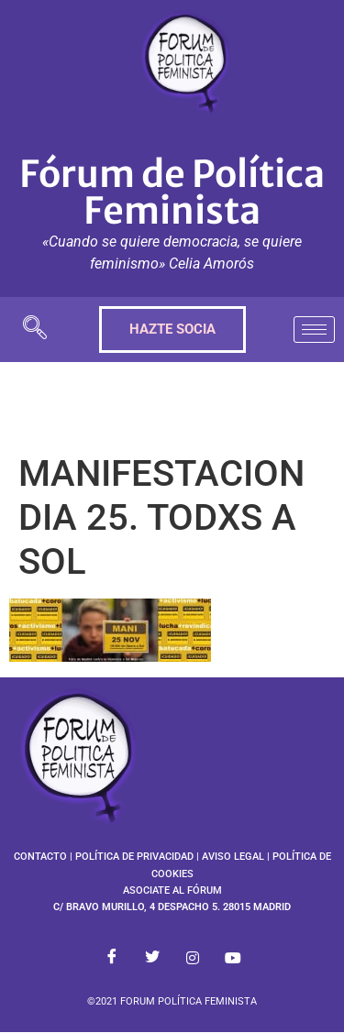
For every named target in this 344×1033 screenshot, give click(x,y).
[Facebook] (112, 958)
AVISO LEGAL (233, 857)
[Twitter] (152, 958)
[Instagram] (192, 958)
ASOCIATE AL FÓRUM (172, 890)
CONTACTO (40, 857)
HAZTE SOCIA (172, 329)
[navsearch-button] (35, 329)
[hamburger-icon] (314, 329)
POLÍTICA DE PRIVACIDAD (134, 857)
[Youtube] (233, 958)
